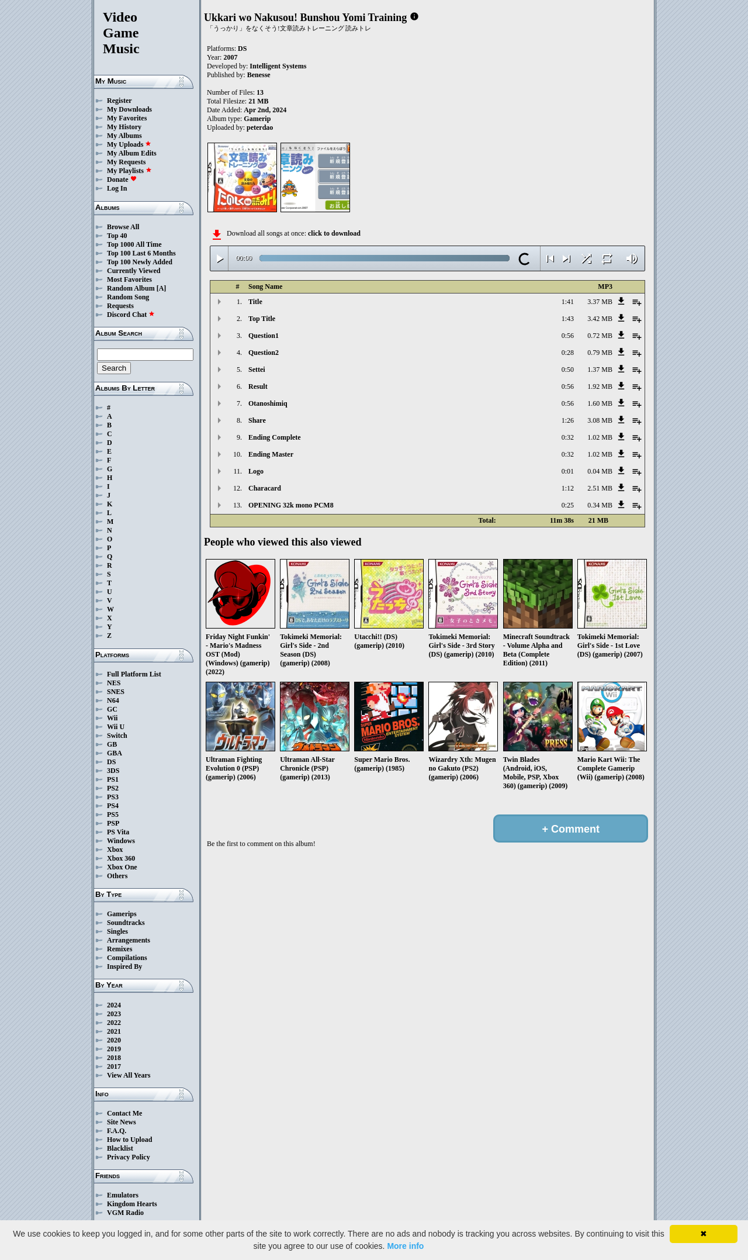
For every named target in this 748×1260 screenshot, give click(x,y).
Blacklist (120, 1148)
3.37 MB (599, 302)
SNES (115, 692)
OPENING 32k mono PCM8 (291, 505)
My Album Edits (132, 153)
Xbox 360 (121, 858)
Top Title (261, 319)
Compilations (127, 958)
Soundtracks (126, 923)
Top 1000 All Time (134, 244)
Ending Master (270, 454)
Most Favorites (129, 279)
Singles (117, 931)
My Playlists (129, 171)
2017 (114, 1066)
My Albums (124, 136)
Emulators (122, 1195)
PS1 (113, 779)
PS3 (113, 797)
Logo (256, 471)
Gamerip (257, 119)
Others (117, 876)
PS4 (113, 806)
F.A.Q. (116, 1131)
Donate (122, 179)
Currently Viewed (133, 271)
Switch (117, 735)
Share (257, 420)
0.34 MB (599, 505)
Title (255, 302)
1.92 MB (599, 386)
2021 (114, 1031)
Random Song (128, 297)
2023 (114, 1014)
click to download (334, 233)
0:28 (568, 352)
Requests (120, 306)
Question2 (263, 352)
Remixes (119, 949)
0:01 (568, 471)
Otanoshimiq (268, 403)
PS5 (113, 814)
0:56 (568, 336)
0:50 (568, 369)
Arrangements (128, 940)
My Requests (126, 162)
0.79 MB (599, 352)
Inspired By (124, 966)
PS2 (113, 788)
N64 (113, 700)
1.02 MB (599, 437)
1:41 (568, 302)
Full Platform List (134, 674)
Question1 (263, 336)
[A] (162, 288)
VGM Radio (125, 1213)
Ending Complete (274, 437)
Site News (121, 1122)
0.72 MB (599, 336)
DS (111, 762)
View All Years (128, 1075)
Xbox (115, 849)
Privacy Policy (128, 1157)
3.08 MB (599, 420)
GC (112, 709)
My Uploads (129, 144)
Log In (117, 188)
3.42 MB (599, 319)
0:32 (568, 437)
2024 (114, 1005)
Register (119, 100)
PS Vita (118, 832)
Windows (121, 841)
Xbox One (122, 867)
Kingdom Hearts (132, 1204)
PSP (113, 823)
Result (258, 386)
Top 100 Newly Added (139, 262)
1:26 (568, 420)
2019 (114, 1049)
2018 (114, 1058)
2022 (114, 1023)
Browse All (123, 227)
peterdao (260, 127)
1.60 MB (599, 403)
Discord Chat (131, 314)
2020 (114, 1040)
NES (113, 683)
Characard (264, 488)
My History (124, 127)
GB (112, 744)
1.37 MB (599, 369)
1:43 (568, 319)
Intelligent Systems (278, 66)
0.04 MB (599, 471)
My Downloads (129, 109)
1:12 (568, 488)
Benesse (259, 75)
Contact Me (124, 1113)
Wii (112, 718)
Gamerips (122, 914)
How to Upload (129, 1139)
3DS (113, 771)
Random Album (131, 288)
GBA (114, 753)
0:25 (568, 505)
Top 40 (117, 236)
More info (405, 1246)
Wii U (115, 727)
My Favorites (127, 118)
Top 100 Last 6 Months (141, 253)
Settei (256, 369)
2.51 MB (599, 488)
